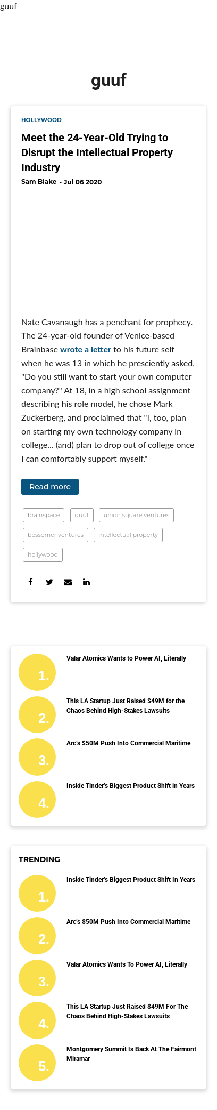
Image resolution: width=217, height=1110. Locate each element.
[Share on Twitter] (49, 582)
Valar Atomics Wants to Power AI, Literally (126, 658)
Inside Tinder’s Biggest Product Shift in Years (130, 786)
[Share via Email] (68, 582)
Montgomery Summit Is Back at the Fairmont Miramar (131, 1054)
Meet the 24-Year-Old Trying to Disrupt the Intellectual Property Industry (97, 152)
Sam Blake (38, 182)
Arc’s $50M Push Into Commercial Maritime (128, 743)
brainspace (44, 515)
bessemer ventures (56, 534)
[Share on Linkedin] (86, 582)
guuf (82, 515)
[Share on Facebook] (30, 582)
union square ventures (137, 515)
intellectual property (128, 534)
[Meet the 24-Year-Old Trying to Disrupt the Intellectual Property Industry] (108, 247)
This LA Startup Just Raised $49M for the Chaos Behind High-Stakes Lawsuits (125, 705)
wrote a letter (85, 349)
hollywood (41, 120)
